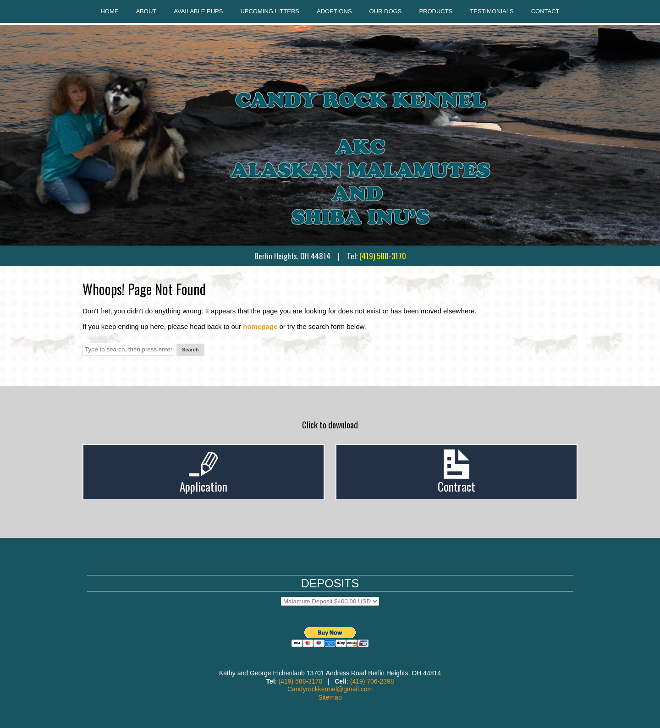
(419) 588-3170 (382, 256)
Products (435, 11)
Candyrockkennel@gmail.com (330, 689)
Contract (456, 486)
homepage (260, 326)
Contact (545, 11)
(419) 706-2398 (372, 681)
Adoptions (334, 11)
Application (203, 486)
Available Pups (198, 11)
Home (109, 11)
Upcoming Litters (269, 11)
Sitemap (329, 697)
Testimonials (491, 11)
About (146, 11)
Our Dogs (385, 11)
